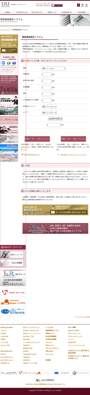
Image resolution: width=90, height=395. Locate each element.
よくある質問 (49, 327)
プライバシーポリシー (52, 348)
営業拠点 (3, 339)
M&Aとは (3, 354)
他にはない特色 (5, 345)
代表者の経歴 (4, 336)
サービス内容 (4, 342)
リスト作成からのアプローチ (31, 342)
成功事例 (25, 351)
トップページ (4, 30)
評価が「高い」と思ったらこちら (37, 139)
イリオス (70, 339)
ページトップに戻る (83, 317)
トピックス (49, 342)
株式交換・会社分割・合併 (31, 330)
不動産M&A (26, 357)
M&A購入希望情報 (51, 339)
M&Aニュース (50, 345)
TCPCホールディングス (75, 336)
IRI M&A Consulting (7, 327)
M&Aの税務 (26, 339)
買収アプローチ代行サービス (31, 327)
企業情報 (7, 12)
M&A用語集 (26, 360)
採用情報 (48, 360)
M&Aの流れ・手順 (28, 336)
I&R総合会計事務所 (73, 330)
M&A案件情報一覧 (67, 12)
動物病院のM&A (27, 348)
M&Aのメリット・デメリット (31, 333)
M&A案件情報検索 (51, 336)
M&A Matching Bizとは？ (32, 154)
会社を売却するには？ (22, 12)
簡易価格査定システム (52, 330)
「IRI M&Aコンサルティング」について (73, 154)
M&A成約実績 (81, 12)
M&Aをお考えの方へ (37, 12)
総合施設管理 (72, 342)
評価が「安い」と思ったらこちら (73, 139)
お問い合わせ (49, 351)
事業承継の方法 (5, 363)
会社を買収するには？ (7, 360)
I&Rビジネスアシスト (74, 333)
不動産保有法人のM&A (29, 354)
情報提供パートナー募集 (30, 363)
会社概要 (3, 333)
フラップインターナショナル (76, 345)
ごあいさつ (4, 330)
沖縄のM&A (26, 345)
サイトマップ (49, 354)
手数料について (52, 12)
